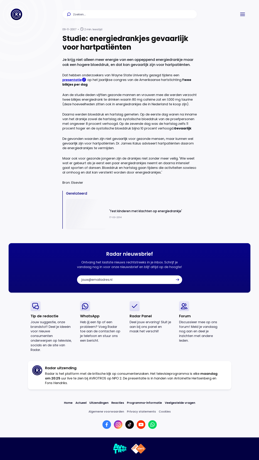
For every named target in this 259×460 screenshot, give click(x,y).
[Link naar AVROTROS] (120, 448)
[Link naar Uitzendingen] (98, 403)
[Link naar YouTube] (141, 424)
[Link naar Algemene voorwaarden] (106, 411)
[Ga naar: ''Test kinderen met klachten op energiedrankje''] (131, 214)
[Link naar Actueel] (81, 403)
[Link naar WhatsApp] (152, 424)
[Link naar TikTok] (129, 424)
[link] (52, 326)
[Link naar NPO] (138, 448)
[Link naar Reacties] (117, 403)
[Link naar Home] (68, 403)
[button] (242, 14)
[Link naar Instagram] (118, 424)
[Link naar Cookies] (165, 411)
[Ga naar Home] (16, 14)
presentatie (72, 80)
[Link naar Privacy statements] (141, 411)
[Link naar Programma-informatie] (144, 403)
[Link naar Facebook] (106, 424)
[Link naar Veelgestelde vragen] (180, 403)
